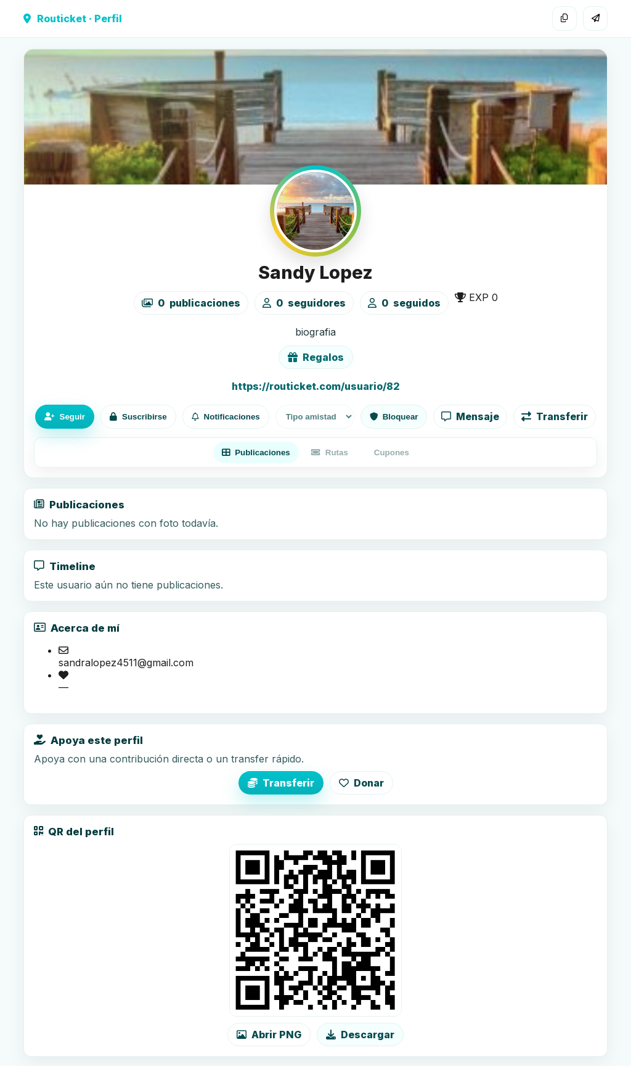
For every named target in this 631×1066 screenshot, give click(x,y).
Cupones (391, 452)
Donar (361, 783)
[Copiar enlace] (564, 18)
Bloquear (394, 416)
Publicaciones (256, 452)
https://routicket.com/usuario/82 (316, 386)
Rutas (329, 452)
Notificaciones (226, 416)
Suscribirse (138, 416)
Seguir (64, 416)
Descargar (360, 1034)
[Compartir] (595, 18)
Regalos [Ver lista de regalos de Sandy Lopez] (316, 357)
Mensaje (470, 416)
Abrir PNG (269, 1034)
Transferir (554, 416)
